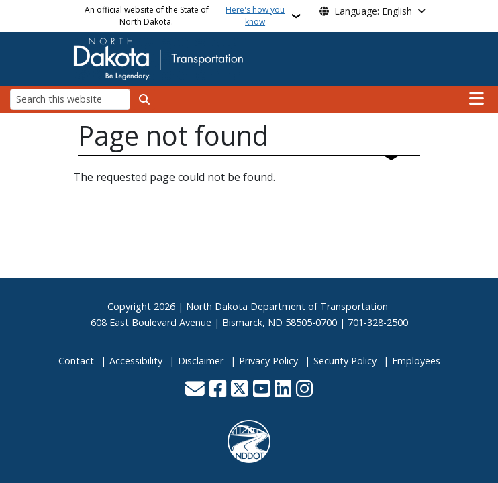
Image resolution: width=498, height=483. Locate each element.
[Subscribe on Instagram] (304, 390)
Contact (76, 360)
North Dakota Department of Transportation (287, 306)
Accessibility (135, 360)
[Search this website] (70, 99)
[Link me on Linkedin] (283, 390)
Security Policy (345, 360)
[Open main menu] (476, 98)
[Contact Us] (195, 390)
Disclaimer (200, 360)
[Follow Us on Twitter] (239, 390)
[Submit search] (144, 99)
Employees (416, 360)
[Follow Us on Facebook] (217, 390)
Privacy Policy (268, 360)
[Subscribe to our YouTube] (261, 390)
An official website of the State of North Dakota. (187, 16)
